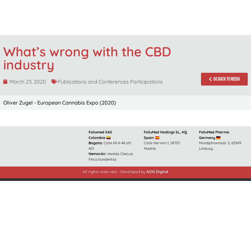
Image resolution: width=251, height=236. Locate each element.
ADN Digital (157, 171)
